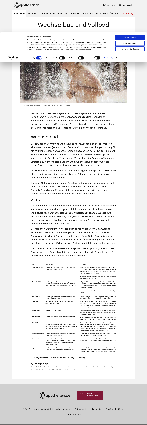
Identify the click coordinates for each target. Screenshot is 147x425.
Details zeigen (109, 25)
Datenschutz (81, 409)
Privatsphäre (96, 409)
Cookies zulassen (130, 5)
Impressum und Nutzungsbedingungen (52, 409)
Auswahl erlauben (129, 11)
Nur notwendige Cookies (130, 16)
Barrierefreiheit (73, 415)
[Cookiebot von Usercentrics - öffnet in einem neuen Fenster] (13, 25)
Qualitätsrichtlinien (115, 409)
